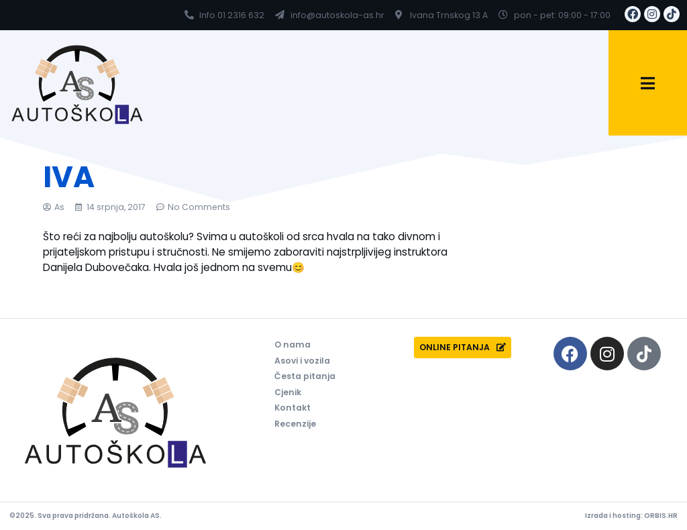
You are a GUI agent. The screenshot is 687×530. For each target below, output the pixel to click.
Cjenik (287, 392)
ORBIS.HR (661, 516)
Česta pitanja (304, 376)
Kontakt (292, 407)
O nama (292, 344)
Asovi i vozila (302, 360)
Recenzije (295, 423)
